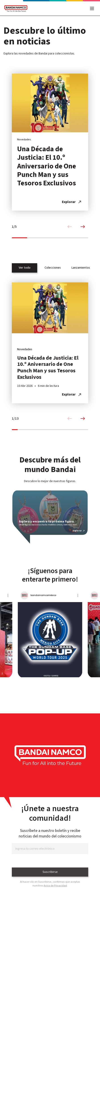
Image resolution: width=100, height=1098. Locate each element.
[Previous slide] (69, 226)
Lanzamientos (80, 267)
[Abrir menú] (92, 8)
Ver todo (25, 267)
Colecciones (53, 267)
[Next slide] (83, 226)
